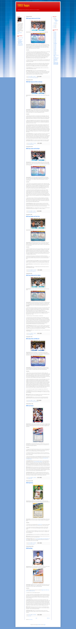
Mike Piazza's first (32, 590)
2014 (54, 26)
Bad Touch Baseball (20, 44)
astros (28, 77)
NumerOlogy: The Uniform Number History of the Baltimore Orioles (20, 42)
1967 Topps (55, 35)
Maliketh (39, 624)
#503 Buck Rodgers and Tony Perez (33, 216)
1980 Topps (55, 49)
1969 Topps (55, 37)
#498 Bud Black (29, 548)
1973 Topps (55, 41)
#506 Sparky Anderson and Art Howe (33, 18)
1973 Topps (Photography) (55, 43)
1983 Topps (55, 52)
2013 (54, 27)
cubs (28, 334)
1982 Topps (55, 50)
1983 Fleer (55, 51)
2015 (54, 25)
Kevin (19, 22)
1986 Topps (55, 54)
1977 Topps (55, 47)
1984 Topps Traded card (40, 95)
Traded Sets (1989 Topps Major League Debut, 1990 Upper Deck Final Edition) (56, 63)
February (55, 23)
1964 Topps (55, 33)
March (55, 22)
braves (29, 401)
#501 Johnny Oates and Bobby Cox (32, 338)
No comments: (34, 614)
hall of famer (33, 77)
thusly (19, 31)
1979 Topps (55, 48)
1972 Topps (55, 40)
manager (36, 77)
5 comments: (34, 333)
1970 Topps (55, 38)
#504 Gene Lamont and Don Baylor (33, 148)
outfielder (29, 478)
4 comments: (34, 76)
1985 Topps (55, 53)
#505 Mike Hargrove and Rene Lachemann (34, 82)
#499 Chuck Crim (29, 482)
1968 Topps (55, 36)
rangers (31, 478)
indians (29, 144)
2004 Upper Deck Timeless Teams (56, 59)
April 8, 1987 (40, 524)
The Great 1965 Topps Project (20, 40)
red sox (32, 334)
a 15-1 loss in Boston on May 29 (38, 461)
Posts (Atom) (30, 619)
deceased (31, 77)
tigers (37, 77)
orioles (37, 401)
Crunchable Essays (20, 45)
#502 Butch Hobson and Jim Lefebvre (33, 275)
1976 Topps (55, 46)
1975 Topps (55, 45)
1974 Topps (55, 44)
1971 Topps (55, 39)
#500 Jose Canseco (29, 405)
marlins (33, 144)
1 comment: (34, 400)
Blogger (44, 624)
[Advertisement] (28, 13)
